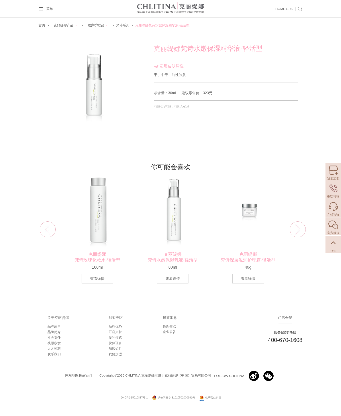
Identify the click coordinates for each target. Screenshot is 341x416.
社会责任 (54, 337)
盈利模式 (115, 337)
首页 (42, 25)
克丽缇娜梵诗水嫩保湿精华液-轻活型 (162, 25)
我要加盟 (115, 354)
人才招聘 (54, 348)
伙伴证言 (115, 343)
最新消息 (170, 318)
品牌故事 (54, 326)
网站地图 (71, 375)
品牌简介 (54, 332)
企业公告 (169, 332)
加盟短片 (115, 348)
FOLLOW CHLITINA (229, 376)
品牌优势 (115, 326)
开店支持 (115, 332)
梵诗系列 (122, 25)
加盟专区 (116, 318)
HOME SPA (284, 9)
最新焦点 (169, 326)
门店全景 (285, 318)
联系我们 (54, 354)
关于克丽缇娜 (58, 318)
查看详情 (97, 279)
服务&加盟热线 (285, 332)
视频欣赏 (54, 343)
